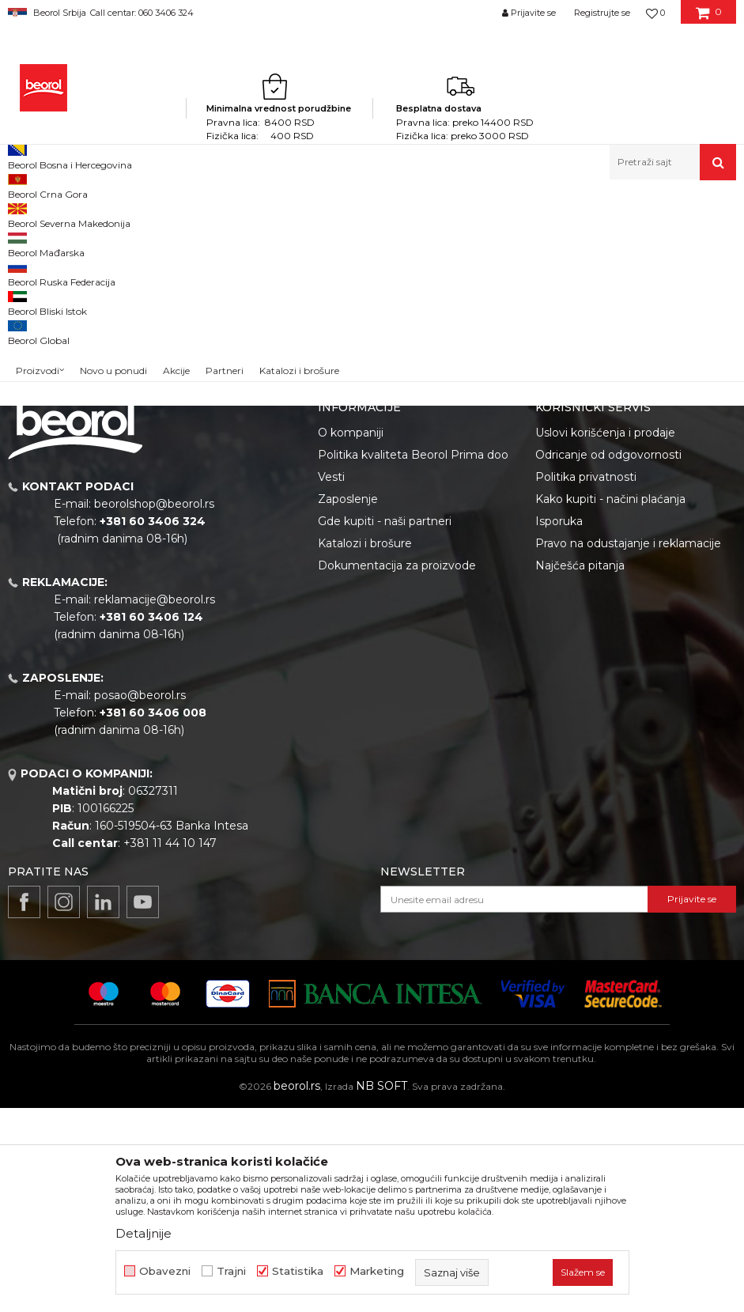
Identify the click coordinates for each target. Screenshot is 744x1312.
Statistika (297, 1271)
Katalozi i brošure (365, 747)
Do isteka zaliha (60, 365)
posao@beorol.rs (140, 899)
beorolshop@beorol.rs (154, 708)
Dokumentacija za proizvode (397, 769)
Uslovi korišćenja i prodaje (605, 637)
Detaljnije (143, 1233)
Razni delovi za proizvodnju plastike (313, 214)
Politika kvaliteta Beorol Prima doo (413, 659)
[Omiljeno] (655, 12)
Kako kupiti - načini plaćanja (610, 703)
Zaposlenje (348, 703)
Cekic (36, 346)
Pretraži (89, 466)
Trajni (231, 1271)
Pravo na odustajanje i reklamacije (628, 747)
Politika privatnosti (585, 681)
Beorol (22, 214)
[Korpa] (709, 18)
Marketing (376, 1271)
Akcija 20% (49, 327)
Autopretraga (468, 240)
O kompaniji (350, 637)
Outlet (39, 308)
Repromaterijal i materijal (161, 214)
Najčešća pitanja (580, 769)
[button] (673, 162)
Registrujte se (602, 12)
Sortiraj (541, 240)
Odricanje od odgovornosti (608, 659)
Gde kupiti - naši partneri (384, 725)
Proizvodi (70, 214)
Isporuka (559, 725)
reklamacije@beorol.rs (154, 803)
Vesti (331, 681)
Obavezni (165, 1271)
